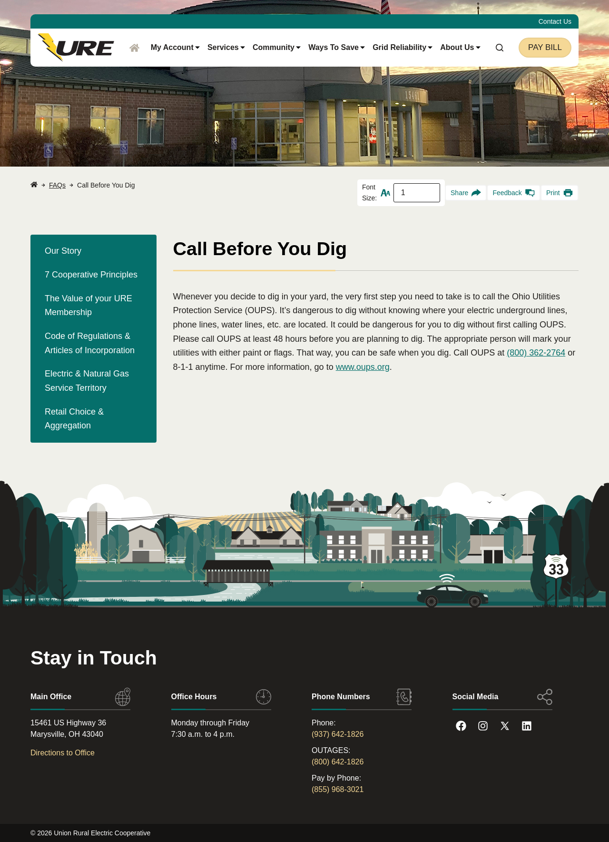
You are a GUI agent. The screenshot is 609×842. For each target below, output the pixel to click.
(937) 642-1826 (337, 734)
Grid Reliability (402, 47)
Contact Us (555, 21)
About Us (460, 47)
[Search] (499, 47)
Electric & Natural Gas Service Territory (87, 381)
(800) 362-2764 (536, 352)
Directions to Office (62, 753)
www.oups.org (363, 367)
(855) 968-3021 (337, 789)
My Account (175, 47)
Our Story (63, 251)
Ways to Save (336, 47)
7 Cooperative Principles (91, 274)
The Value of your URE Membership (88, 305)
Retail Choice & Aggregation (74, 419)
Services (226, 47)
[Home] (134, 48)
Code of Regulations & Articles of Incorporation (90, 343)
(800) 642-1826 (337, 762)
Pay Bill (545, 47)
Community (277, 47)
